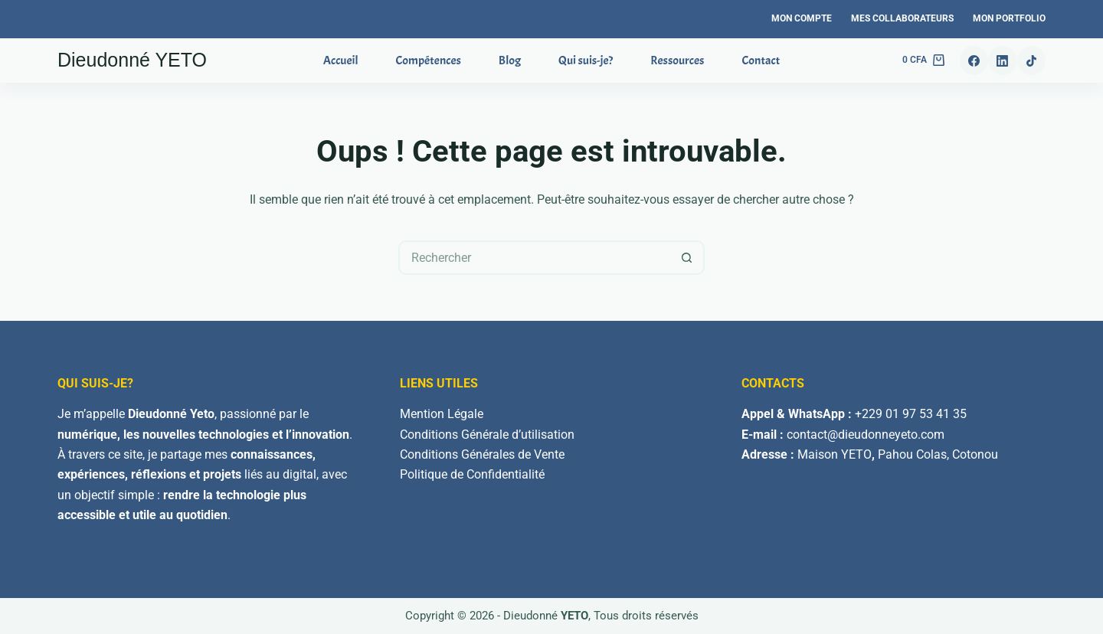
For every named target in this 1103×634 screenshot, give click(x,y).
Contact (760, 60)
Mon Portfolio (1009, 18)
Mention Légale (441, 414)
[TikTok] (1031, 60)
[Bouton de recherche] (687, 257)
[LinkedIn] (1002, 60)
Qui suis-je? (585, 60)
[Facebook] (974, 60)
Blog (510, 60)
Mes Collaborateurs (902, 18)
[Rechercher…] (534, 257)
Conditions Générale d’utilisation (487, 434)
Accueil (340, 60)
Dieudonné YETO (132, 59)
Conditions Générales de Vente (482, 454)
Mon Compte (801, 18)
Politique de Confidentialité (472, 474)
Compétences (428, 60)
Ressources (677, 60)
